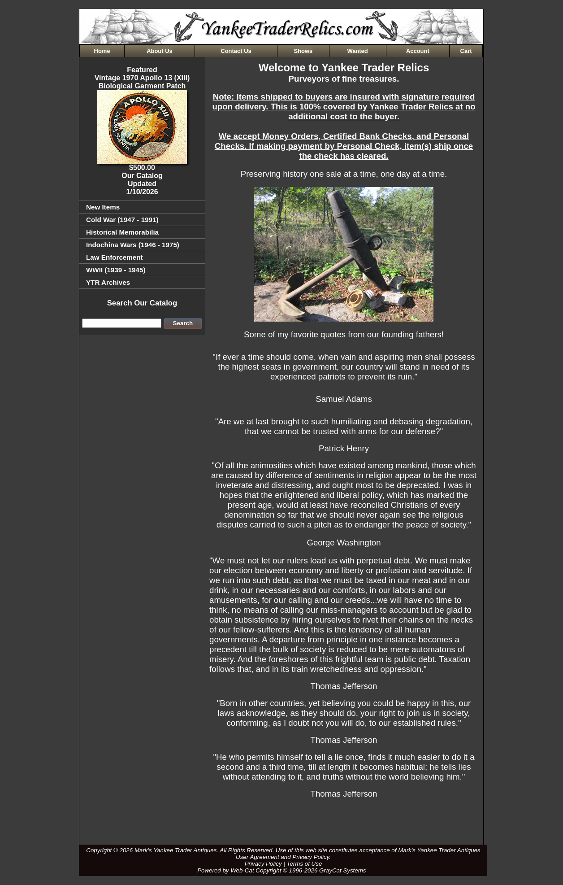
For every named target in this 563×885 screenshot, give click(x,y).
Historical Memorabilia (122, 232)
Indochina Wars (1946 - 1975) (132, 244)
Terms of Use (304, 863)
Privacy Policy (263, 863)
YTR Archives (108, 282)
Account (417, 51)
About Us (160, 51)
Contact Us (236, 51)
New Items (103, 207)
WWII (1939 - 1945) (116, 270)
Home (102, 51)
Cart (466, 51)
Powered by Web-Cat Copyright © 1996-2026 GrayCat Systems (283, 870)
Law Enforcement (114, 257)
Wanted (357, 51)
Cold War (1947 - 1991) (122, 219)
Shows (303, 51)
